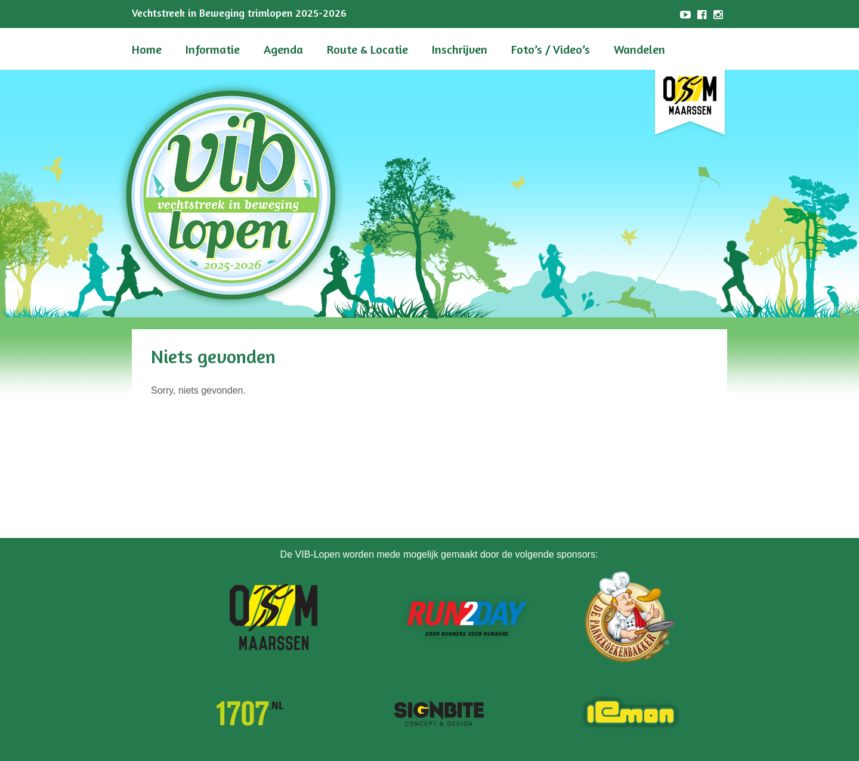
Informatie (213, 49)
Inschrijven (459, 49)
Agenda (283, 49)
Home (147, 49)
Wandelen (639, 49)
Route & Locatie (367, 49)
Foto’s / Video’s (550, 49)
